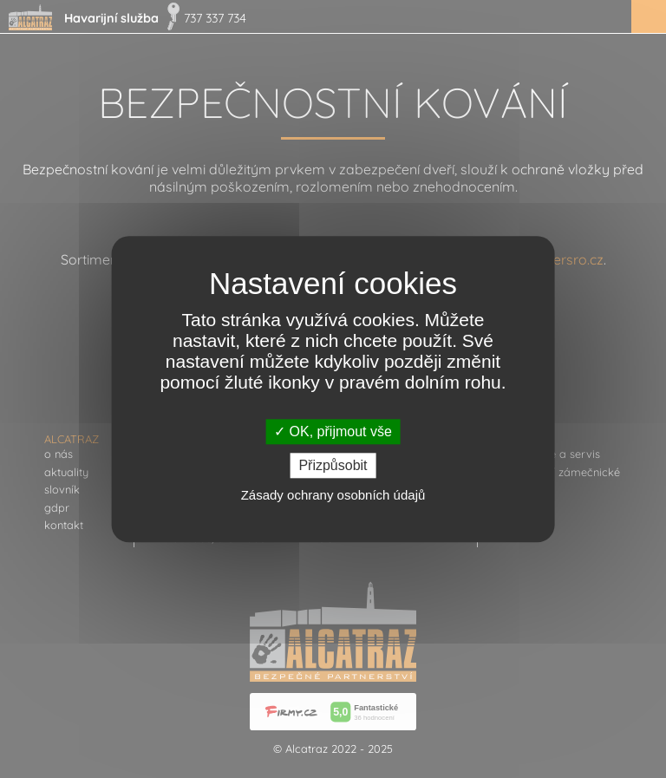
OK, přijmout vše (333, 431)
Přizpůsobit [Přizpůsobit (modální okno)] (332, 465)
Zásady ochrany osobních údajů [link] (333, 494)
